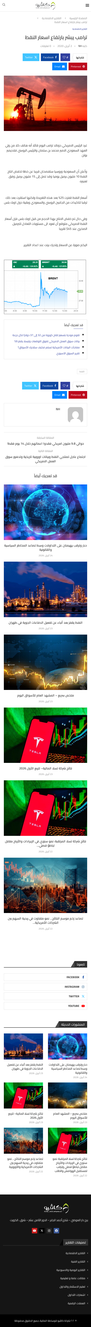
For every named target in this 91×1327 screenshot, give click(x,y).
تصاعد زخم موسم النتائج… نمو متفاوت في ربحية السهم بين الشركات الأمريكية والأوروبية (25, 1163)
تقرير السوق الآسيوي (68, 353)
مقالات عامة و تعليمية (72, 1278)
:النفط (82, 371)
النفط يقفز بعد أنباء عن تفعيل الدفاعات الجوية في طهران (46, 622)
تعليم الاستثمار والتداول (72, 1287)
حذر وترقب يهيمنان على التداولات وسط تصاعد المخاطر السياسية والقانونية (45, 547)
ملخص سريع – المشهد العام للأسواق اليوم (45, 695)
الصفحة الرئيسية (78, 18)
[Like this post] (64, 57)
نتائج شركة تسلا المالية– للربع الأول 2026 (45, 768)
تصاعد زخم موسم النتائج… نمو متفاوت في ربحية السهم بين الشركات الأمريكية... (45, 920)
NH (80, 45)
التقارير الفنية (78, 1262)
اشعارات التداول (76, 1295)
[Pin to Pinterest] (78, 66)
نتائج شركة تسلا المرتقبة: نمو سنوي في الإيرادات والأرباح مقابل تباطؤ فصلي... (45, 843)
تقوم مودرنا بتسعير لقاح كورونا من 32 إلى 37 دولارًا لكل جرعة (46, 335)
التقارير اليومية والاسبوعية (70, 1270)
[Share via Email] (59, 66)
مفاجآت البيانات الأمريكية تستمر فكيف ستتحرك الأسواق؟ (49, 347)
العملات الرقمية (76, 1303)
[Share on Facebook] (50, 57)
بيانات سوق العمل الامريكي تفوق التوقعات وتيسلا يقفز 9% (47, 341)
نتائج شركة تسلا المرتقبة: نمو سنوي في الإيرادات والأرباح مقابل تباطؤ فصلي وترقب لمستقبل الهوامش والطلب (70, 1165)
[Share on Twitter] (31, 57)
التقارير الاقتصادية (51, 18)
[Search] (4, 5)
